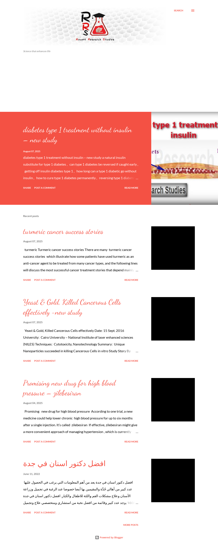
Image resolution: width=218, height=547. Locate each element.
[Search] (178, 10)
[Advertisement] (109, 86)
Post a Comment (45, 187)
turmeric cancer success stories (63, 231)
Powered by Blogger (109, 537)
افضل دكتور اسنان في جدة (64, 463)
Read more (131, 187)
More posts (130, 524)
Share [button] (27, 187)
